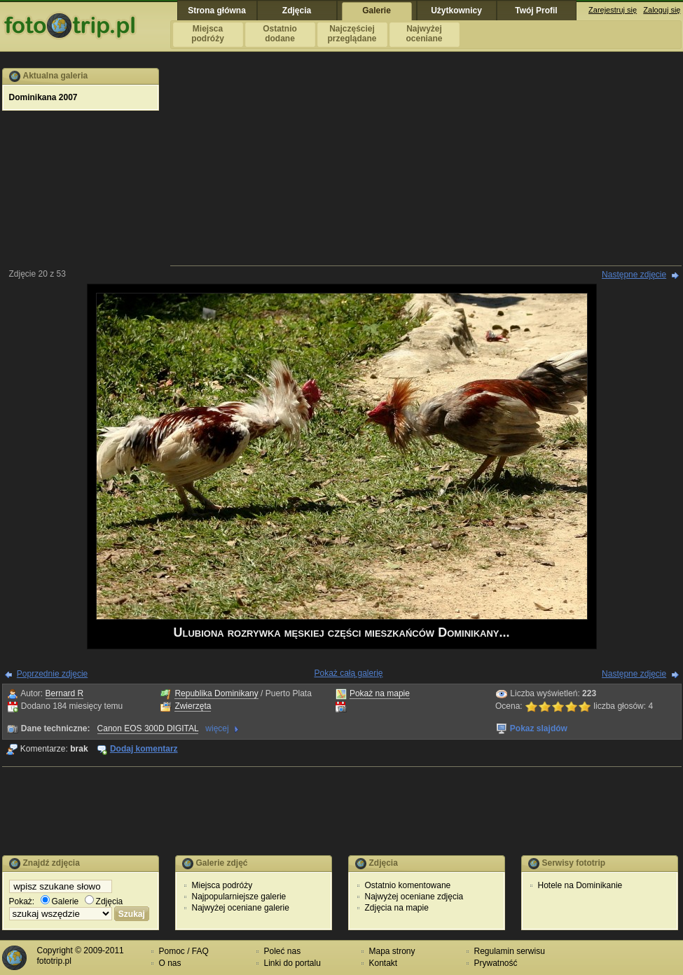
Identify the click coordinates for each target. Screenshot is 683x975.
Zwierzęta (192, 706)
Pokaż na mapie (380, 693)
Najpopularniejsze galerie (239, 896)
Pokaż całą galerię (348, 673)
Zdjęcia (104, 901)
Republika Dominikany (216, 693)
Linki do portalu (292, 963)
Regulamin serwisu (509, 951)
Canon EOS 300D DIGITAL (148, 728)
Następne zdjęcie (634, 274)
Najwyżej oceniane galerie (240, 908)
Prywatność (496, 963)
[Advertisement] (426, 166)
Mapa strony (392, 951)
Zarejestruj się (612, 10)
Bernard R (65, 693)
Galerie (60, 901)
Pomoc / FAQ (184, 951)
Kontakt (383, 963)
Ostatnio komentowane (408, 885)
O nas (170, 963)
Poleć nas (282, 951)
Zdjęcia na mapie (397, 908)
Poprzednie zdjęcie (52, 674)
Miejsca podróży (222, 885)
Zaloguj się (661, 10)
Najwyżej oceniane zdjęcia (414, 896)
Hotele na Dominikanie (580, 885)
